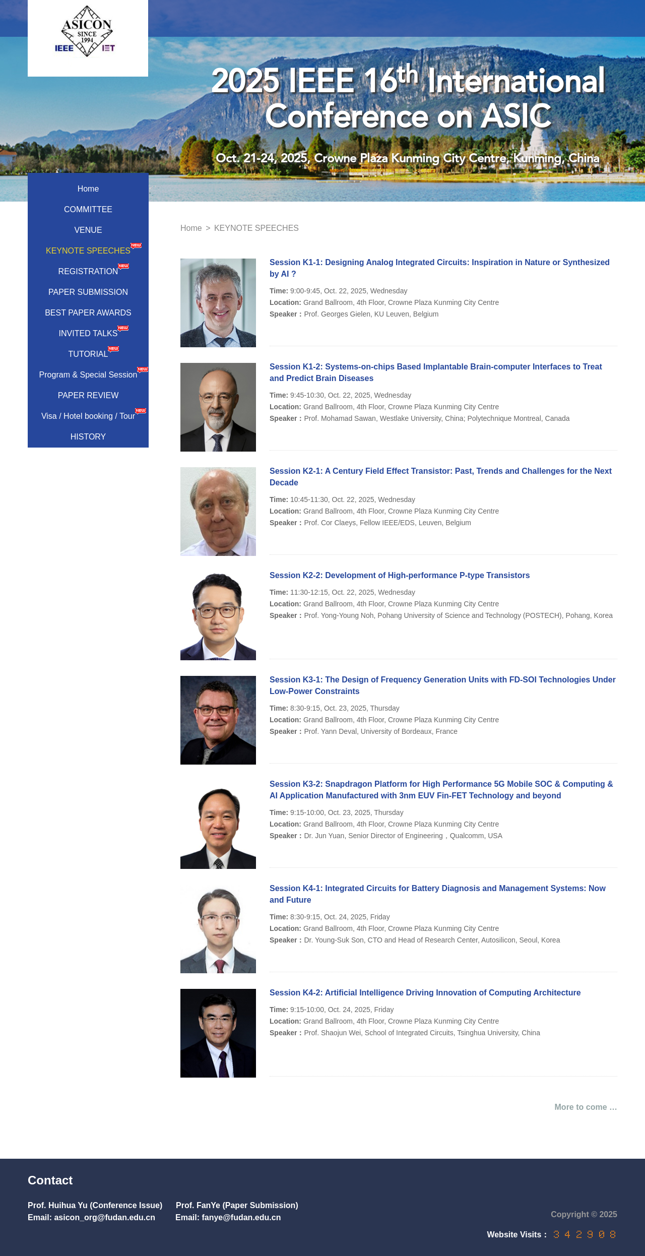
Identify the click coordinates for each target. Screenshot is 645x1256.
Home (88, 188)
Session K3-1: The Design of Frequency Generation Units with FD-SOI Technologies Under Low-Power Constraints (443, 685)
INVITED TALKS (94, 331)
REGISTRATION (94, 269)
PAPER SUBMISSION (88, 292)
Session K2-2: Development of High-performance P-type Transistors (400, 575)
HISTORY (88, 436)
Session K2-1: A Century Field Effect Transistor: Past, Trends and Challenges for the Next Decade (441, 477)
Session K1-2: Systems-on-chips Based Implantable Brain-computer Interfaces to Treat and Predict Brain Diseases (436, 372)
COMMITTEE (88, 209)
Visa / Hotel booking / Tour (93, 413)
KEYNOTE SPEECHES (94, 248)
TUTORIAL (94, 351)
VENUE (88, 230)
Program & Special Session (93, 372)
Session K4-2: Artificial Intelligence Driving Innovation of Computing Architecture (425, 992)
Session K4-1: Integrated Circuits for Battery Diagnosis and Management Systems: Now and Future (438, 894)
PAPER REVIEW (88, 395)
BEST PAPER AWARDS (88, 312)
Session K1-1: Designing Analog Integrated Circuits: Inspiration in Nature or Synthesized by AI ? (440, 268)
